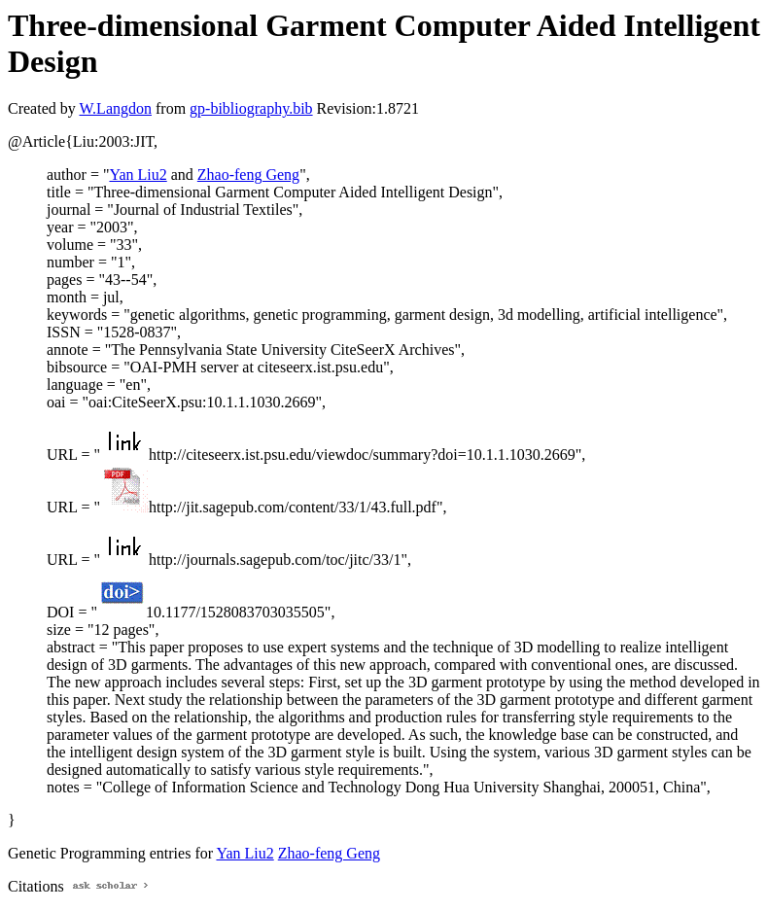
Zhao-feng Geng (248, 174)
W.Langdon (115, 108)
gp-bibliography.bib (251, 108)
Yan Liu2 (137, 174)
